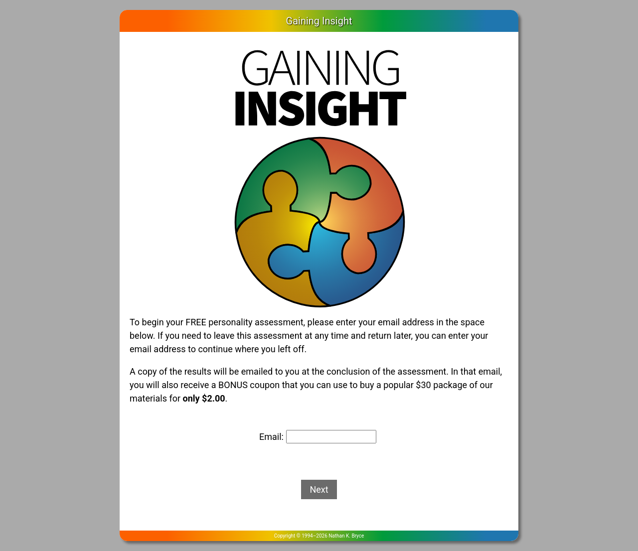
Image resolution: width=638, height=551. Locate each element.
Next (319, 489)
